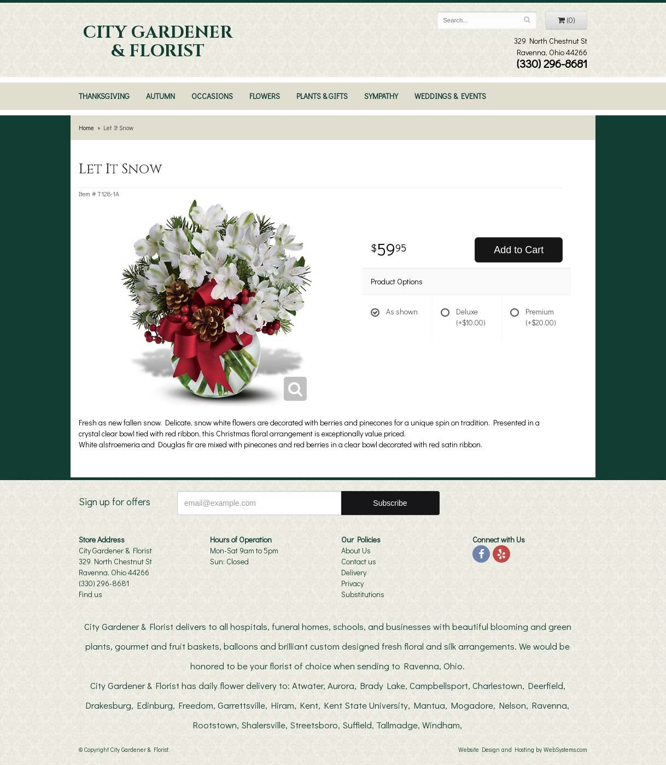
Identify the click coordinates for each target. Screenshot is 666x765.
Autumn (160, 96)
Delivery (353, 572)
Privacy (352, 583)
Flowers (264, 96)
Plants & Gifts (322, 96)
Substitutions (362, 594)
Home (86, 128)
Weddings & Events (450, 96)
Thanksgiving (104, 96)
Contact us (358, 561)
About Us (356, 550)
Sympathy (381, 96)
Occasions (212, 96)
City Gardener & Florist (157, 42)
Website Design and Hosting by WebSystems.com (522, 749)
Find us (90, 594)
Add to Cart (519, 249)
